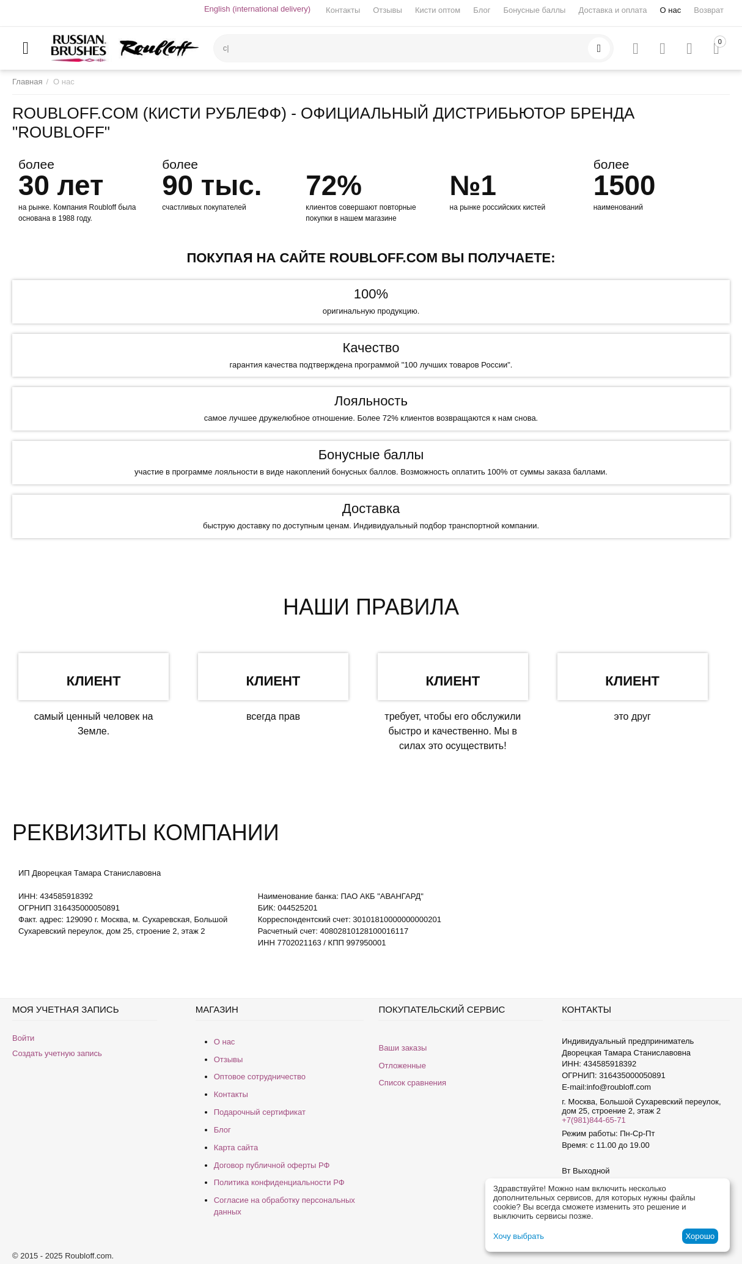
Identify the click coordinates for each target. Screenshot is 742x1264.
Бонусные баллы (534, 10)
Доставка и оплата (612, 10)
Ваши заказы (402, 1047)
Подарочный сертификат (260, 1112)
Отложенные (401, 1065)
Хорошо (699, 1236)
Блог (481, 10)
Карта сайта (236, 1147)
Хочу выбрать (518, 1236)
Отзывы (387, 10)
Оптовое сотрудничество (260, 1076)
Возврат (709, 10)
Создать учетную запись (57, 1053)
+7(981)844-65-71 (593, 1120)
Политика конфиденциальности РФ (279, 1182)
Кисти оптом (437, 10)
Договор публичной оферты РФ (272, 1165)
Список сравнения (412, 1082)
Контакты (343, 10)
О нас (670, 10)
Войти (23, 1038)
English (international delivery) (257, 8)
